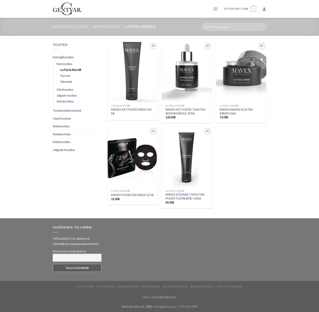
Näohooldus (106, 26)
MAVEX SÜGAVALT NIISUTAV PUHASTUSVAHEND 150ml (185, 196)
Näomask (66, 81)
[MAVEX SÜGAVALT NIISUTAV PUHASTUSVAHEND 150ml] (187, 157)
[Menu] (215, 9)
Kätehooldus (65, 89)
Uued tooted (61, 118)
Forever (65, 75)
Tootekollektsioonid (67, 110)
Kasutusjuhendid (229, 286)
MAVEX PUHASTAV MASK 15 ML (132, 195)
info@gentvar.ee (165, 306)
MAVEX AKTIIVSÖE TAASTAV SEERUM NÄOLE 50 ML (185, 111)
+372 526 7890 (188, 306)
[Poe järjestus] (234, 27)
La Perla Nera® (70, 70)
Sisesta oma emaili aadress (69, 251)
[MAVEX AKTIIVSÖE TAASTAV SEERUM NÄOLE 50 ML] (187, 72)
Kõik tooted (86, 286)
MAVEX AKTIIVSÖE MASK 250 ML (131, 111)
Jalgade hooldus (67, 95)
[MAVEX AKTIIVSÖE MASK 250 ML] (133, 72)
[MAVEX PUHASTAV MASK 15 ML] (133, 157)
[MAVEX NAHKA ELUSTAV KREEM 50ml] (241, 72)
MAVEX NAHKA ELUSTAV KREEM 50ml (236, 111)
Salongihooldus (70, 26)
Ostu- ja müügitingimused (159, 297)
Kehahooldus (65, 101)
